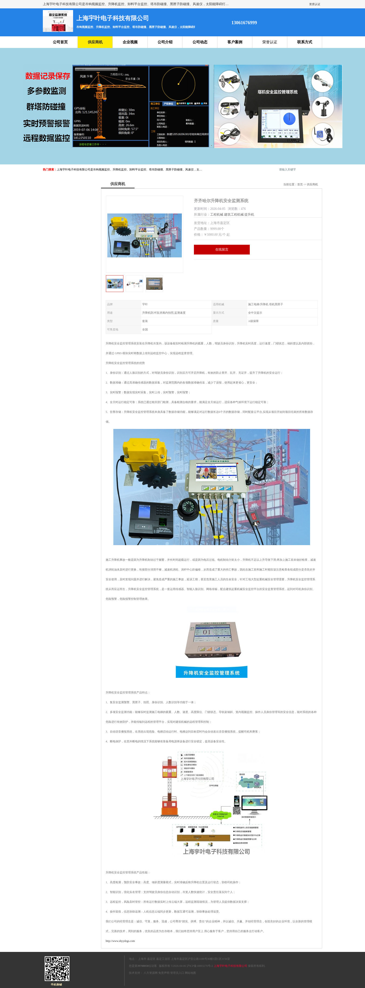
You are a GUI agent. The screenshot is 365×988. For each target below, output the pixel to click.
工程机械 (216, 214)
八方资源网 (151, 972)
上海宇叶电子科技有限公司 (230, 966)
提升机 (249, 214)
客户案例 (234, 42)
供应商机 (95, 42)
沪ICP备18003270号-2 (200, 966)
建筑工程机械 (234, 214)
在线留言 (221, 249)
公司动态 (200, 42)
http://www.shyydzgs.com (120, 941)
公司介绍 (165, 42)
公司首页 (60, 42)
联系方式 (304, 42)
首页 (300, 184)
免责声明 (163, 972)
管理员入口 (177, 972)
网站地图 (190, 972)
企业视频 (130, 42)
